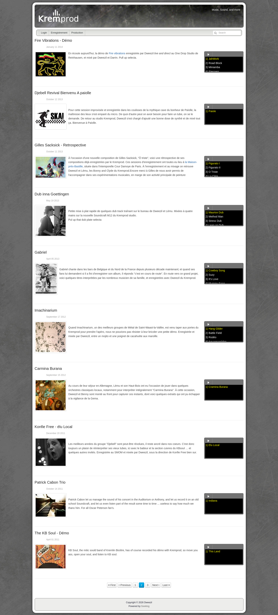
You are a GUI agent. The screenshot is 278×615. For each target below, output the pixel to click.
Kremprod (59, 16)
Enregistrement (59, 32)
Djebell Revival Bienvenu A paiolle (63, 93)
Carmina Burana (48, 368)
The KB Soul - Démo (52, 533)
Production (77, 32)
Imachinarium (46, 310)
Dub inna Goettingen (52, 194)
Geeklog (145, 606)
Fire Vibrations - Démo (53, 40)
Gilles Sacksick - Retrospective (60, 145)
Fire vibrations (117, 53)
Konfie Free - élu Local (53, 427)
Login (44, 32)
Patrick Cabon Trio (50, 482)
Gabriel (41, 252)
